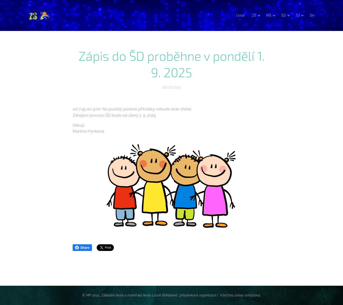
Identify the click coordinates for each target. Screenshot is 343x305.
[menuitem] (239, 15)
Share (82, 248)
